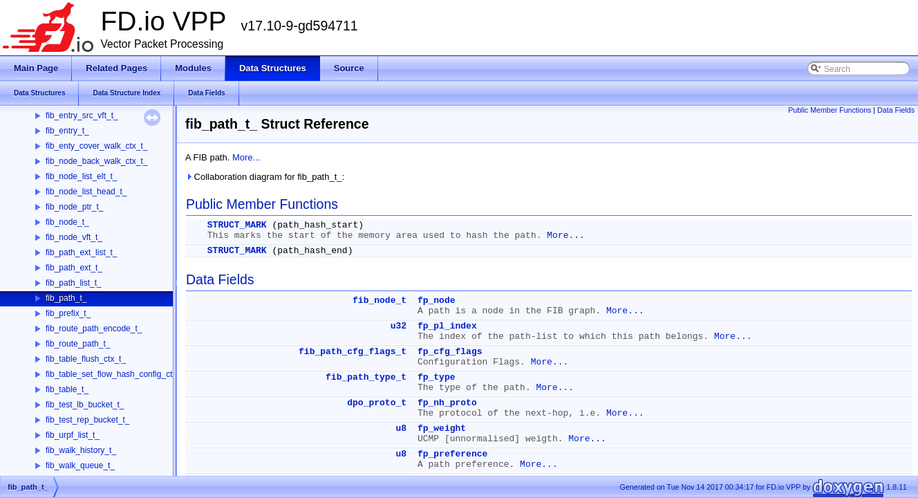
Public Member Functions (829, 110)
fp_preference (452, 454)
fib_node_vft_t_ (74, 237)
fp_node (437, 300)
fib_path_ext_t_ (74, 268)
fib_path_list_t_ (74, 283)
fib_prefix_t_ (68, 313)
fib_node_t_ (67, 222)
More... (246, 157)
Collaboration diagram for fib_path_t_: (264, 177)
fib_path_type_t (366, 377)
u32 (398, 326)
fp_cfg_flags (450, 352)
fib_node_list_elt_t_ (81, 176)
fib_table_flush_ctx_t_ (86, 359)
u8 (400, 428)
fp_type (437, 377)
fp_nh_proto (447, 403)
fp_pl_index (447, 326)
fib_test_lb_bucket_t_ (85, 404)
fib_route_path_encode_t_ (94, 328)
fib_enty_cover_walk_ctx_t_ (96, 146)
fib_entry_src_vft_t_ (82, 115)
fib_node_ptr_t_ (74, 207)
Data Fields (896, 110)
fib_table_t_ (67, 389)
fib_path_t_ (66, 298)
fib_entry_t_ (67, 131)
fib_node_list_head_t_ (86, 191)
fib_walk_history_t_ (81, 450)
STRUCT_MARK (237, 225)
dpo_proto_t (376, 403)
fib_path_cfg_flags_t (352, 352)
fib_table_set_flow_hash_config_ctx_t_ (117, 374)
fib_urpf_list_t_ (73, 435)
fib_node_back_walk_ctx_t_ (96, 161)
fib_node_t (379, 300)
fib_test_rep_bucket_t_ (87, 420)
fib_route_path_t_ (78, 344)
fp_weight (442, 428)
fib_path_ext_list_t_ (81, 252)
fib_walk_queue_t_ (80, 465)
